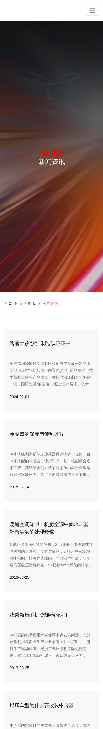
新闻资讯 (27, 303)
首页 (8, 303)
